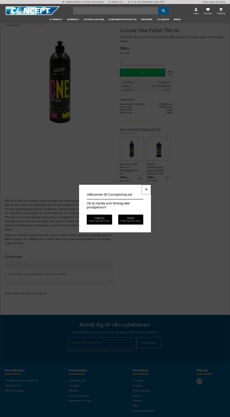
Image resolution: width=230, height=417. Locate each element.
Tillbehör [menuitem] (163, 19)
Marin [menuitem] (177, 19)
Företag (99, 219)
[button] (208, 11)
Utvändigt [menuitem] (56, 19)
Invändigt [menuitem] (73, 19)
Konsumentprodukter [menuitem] (123, 19)
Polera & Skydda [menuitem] (94, 19)
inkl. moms (220, 2)
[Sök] (163, 11)
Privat (131, 219)
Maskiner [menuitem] (146, 19)
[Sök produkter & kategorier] (115, 11)
